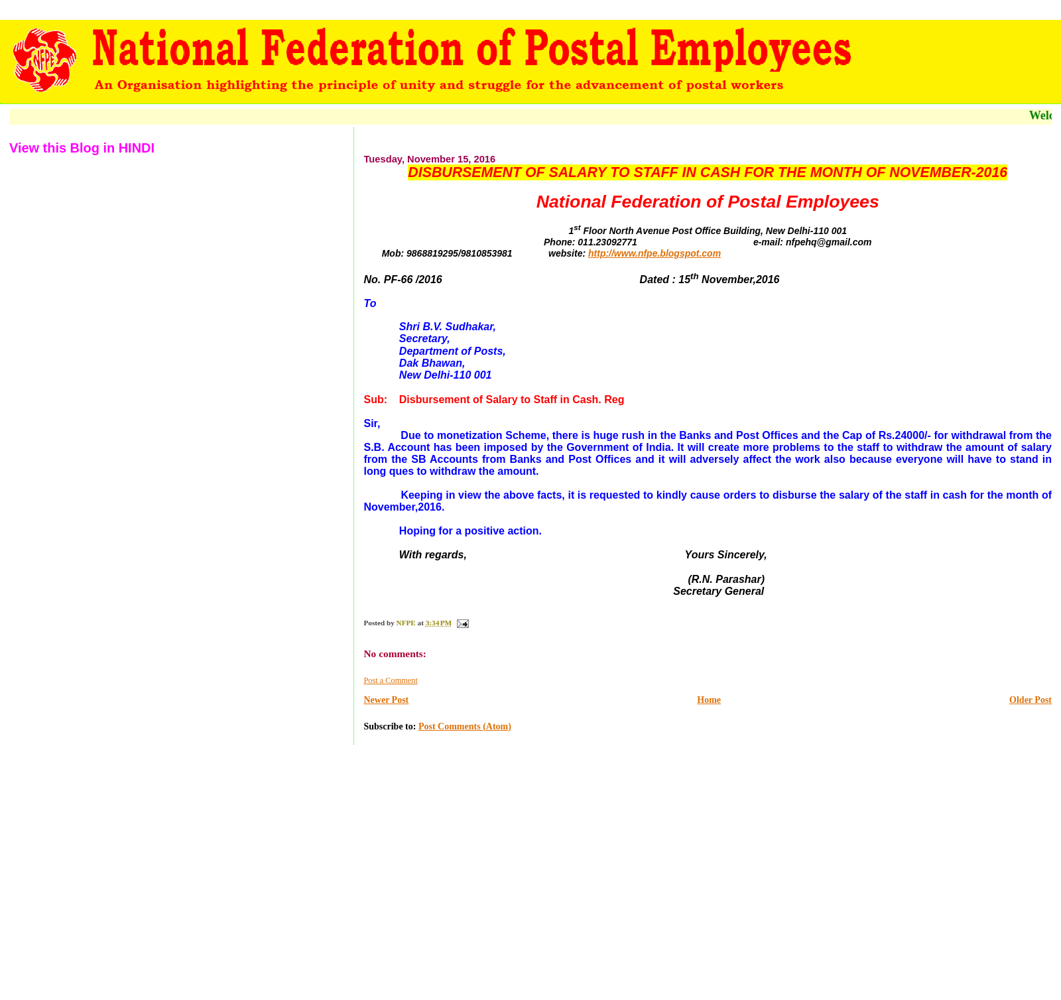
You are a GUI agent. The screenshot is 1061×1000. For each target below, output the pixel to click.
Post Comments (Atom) (464, 726)
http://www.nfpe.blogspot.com (654, 253)
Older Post (1030, 700)
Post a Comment (390, 680)
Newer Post (385, 700)
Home (709, 700)
